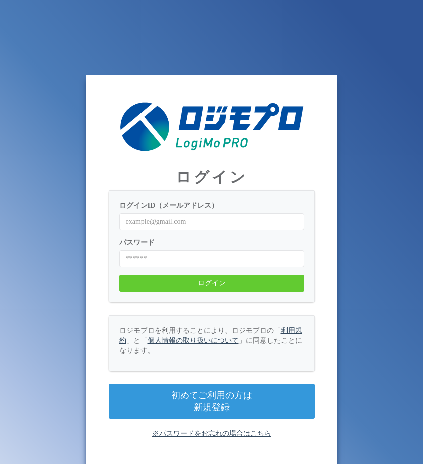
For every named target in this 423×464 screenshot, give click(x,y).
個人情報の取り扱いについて (193, 340)
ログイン (212, 283)
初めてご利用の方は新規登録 (211, 401)
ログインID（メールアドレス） (169, 205)
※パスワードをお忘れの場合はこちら (211, 433)
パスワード (137, 242)
